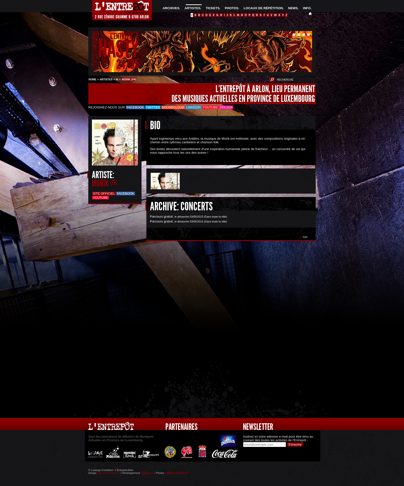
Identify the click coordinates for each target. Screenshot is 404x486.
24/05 (127, 64)
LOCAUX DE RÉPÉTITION (263, 8)
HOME (92, 79)
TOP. (305, 237)
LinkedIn (193, 107)
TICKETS (212, 8)
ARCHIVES (171, 8)
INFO (307, 8)
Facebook (135, 107)
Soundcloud (173, 107)
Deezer (226, 107)
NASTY (118, 49)
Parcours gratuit (161, 216)
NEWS (293, 8)
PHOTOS (231, 8)
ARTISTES (193, 8)
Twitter (153, 107)
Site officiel (104, 193)
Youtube (210, 107)
